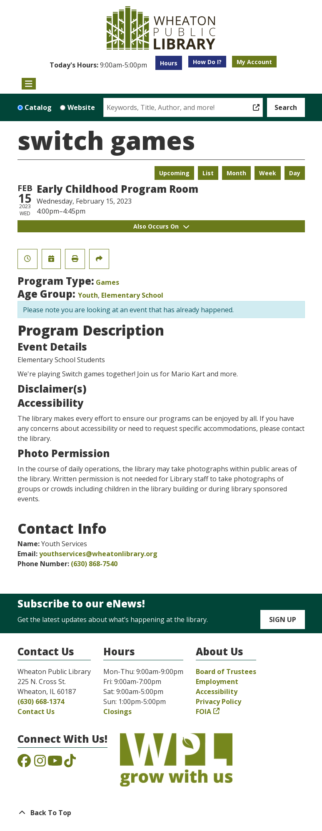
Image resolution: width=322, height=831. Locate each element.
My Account (254, 62)
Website (81, 107)
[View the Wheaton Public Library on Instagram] (40, 763)
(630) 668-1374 (40, 701)
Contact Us (36, 711)
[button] (98, 65)
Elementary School (132, 295)
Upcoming (174, 173)
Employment (217, 681)
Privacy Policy (218, 701)
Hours (168, 63)
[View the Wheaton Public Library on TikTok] (70, 763)
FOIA (203, 711)
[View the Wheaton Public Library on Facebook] (24, 763)
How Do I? (207, 62)
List (208, 173)
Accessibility (216, 691)
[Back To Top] (161, 812)
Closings (117, 711)
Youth (88, 295)
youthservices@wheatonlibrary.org (98, 553)
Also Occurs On (161, 226)
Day (294, 173)
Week (267, 173)
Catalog (38, 107)
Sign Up (282, 619)
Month (236, 173)
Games (107, 282)
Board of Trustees (226, 671)
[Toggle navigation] (29, 84)
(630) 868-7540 (94, 563)
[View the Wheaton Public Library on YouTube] (54, 763)
